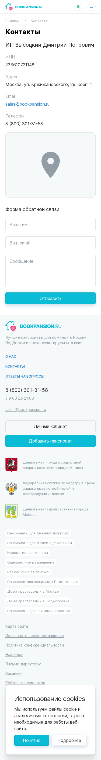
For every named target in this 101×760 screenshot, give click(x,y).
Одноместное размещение (30, 562)
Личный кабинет (50, 426)
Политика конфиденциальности (34, 645)
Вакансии (14, 673)
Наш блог (14, 654)
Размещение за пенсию (28, 571)
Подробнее (69, 740)
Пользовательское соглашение (34, 635)
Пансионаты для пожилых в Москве (38, 610)
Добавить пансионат (50, 441)
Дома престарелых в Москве (33, 591)
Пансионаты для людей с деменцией (39, 542)
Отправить (51, 298)
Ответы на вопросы (24, 376)
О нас (10, 356)
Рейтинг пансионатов (25, 682)
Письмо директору (23, 663)
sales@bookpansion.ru (27, 104)
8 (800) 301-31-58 (26, 389)
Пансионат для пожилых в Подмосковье (42, 581)
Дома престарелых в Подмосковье (38, 601)
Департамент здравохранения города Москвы (47, 512)
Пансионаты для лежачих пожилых (38, 533)
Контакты (15, 366)
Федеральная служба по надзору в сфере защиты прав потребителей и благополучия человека (50, 488)
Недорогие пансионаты (27, 552)
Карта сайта (16, 626)
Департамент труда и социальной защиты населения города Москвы (44, 465)
